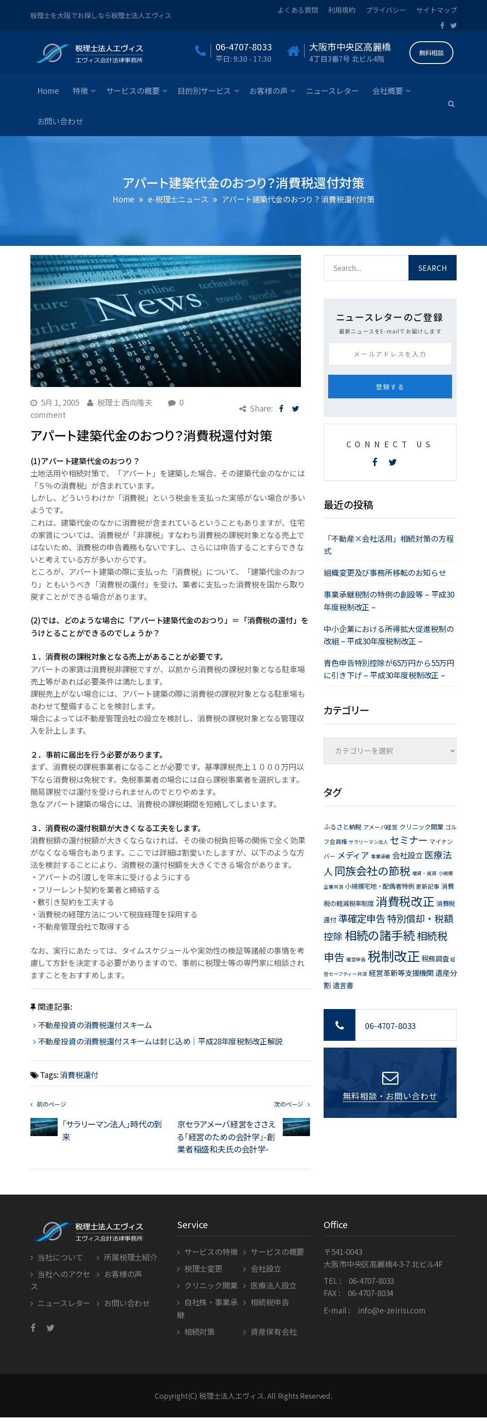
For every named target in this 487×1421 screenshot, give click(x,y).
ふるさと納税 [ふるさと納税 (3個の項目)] (342, 826)
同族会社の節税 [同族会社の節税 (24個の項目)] (372, 870)
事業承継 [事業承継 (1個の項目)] (380, 856)
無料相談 (431, 52)
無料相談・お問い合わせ (390, 1096)
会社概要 (387, 90)
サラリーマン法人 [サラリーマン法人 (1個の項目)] (368, 841)
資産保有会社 (273, 1331)
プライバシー (386, 10)
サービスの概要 (133, 90)
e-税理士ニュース (178, 199)
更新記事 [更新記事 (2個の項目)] (427, 886)
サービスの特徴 (211, 1251)
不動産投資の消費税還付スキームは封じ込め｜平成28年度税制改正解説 (160, 1041)
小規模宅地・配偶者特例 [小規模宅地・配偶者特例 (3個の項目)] (379, 886)
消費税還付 (79, 1074)
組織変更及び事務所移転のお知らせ (385, 572)
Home (48, 90)
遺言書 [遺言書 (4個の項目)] (343, 985)
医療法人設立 (273, 1285)
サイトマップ (436, 10)
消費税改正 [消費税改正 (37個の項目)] (405, 900)
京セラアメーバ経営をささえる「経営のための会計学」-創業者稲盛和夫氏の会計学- (226, 1136)
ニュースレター (332, 90)
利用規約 (341, 10)
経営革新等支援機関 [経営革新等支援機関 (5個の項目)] (401, 972)
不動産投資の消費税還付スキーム (95, 1024)
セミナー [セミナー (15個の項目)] (409, 840)
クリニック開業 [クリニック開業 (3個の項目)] (421, 826)
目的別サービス (204, 90)
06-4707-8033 (390, 1025)
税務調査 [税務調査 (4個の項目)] (435, 958)
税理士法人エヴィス (231, 1395)
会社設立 (266, 1268)
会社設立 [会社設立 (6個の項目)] (407, 855)
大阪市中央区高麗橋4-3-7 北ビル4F (383, 1263)
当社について (60, 1257)
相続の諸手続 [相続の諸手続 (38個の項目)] (379, 935)
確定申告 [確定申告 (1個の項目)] (356, 959)
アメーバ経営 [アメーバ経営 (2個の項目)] (380, 827)
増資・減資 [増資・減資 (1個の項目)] (424, 873)
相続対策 (199, 1331)
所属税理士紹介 (130, 1257)
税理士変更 (203, 1268)
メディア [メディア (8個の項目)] (353, 855)
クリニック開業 (211, 1285)
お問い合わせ (60, 121)
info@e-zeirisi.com (392, 1310)
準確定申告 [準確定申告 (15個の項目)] (361, 918)
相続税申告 (270, 1302)
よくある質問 (297, 10)
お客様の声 (268, 90)
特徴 (80, 90)
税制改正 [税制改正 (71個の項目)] (394, 955)
